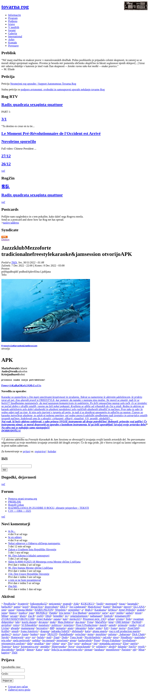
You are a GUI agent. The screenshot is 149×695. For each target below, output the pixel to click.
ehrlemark (77, 632)
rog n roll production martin (124, 632)
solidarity (101, 647)
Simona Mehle (24, 610)
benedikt (58, 616)
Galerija (12, 33)
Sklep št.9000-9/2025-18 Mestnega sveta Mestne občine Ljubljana (44, 562)
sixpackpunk (83, 647)
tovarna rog (15, 7)
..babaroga (124, 635)
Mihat (4, 616)
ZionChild (133, 629)
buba (90, 629)
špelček (20, 650)
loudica (23, 613)
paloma (112, 635)
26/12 (6, 164)
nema (90, 635)
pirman (88, 650)
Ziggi (56, 638)
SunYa (132, 647)
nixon (138, 613)
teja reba (6, 641)
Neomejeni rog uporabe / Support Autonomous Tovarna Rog (43, 83)
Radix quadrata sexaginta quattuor (32, 104)
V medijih (13, 27)
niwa (115, 638)
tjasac (122, 604)
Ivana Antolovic (29, 632)
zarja (104, 613)
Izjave (11, 24)
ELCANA (139, 607)
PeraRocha (9, 604)
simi (3, 610)
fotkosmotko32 (38, 604)
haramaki (132, 604)
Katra (39, 650)
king (111, 623)
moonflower (112, 650)
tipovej (127, 607)
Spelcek (108, 616)
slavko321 (75, 620)
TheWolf (136, 623)
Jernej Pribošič (127, 610)
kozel (25, 607)
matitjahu (140, 638)
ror (33, 638)
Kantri (106, 607)
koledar (52, 452)
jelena (55, 644)
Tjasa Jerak (76, 638)
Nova (71, 647)
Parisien (126, 650)
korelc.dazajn (29, 623)
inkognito (80, 629)
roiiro (16, 626)
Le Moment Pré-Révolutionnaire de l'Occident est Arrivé (51, 133)
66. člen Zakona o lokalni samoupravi (28, 556)
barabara (99, 650)
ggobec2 (6, 635)
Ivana (114, 629)
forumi (12, 30)
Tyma (90, 623)
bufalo (40, 638)
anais (70, 629)
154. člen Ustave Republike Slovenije (28, 575)
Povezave (13, 45)
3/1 (4, 119)
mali (48, 638)
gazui (11, 610)
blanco (13, 613)
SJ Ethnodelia (28, 626)
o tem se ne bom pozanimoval (24, 581)
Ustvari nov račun (18, 687)
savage (14, 616)
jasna (4, 613)
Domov (5, 239)
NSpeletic (60, 610)
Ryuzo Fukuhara (111, 641)
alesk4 (112, 647)
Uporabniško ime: (11, 668)
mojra (122, 629)
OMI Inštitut (122, 623)
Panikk (53, 613)
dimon (30, 650)
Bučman (116, 607)
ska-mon (80, 623)
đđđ (52, 629)
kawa (16, 647)
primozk (122, 626)
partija (133, 644)
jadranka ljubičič (60, 632)
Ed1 (106, 629)
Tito (70, 644)
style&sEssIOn (21, 386)
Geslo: (5, 674)
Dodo (65, 638)
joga (31, 613)
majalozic (44, 626)
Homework (17, 638)
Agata (24, 635)
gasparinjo (94, 613)
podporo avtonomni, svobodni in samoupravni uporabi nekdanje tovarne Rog (63, 89)
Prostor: (5, 268)
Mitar (141, 650)
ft (93, 647)
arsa (63, 644)
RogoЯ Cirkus (16, 505)
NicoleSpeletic (92, 638)
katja (87, 632)
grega (73, 641)
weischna (80, 635)
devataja (43, 623)
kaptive (5, 653)
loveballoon (128, 641)
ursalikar (39, 644)
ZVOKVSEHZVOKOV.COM (17, 620)
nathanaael (96, 616)
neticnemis (55, 604)
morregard (111, 604)
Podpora (12, 21)
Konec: (39, 265)
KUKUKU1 (87, 604)
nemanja (60, 629)
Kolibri (5, 632)
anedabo (44, 647)
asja (27, 638)
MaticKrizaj (94, 607)
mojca (16, 635)
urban (111, 620)
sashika (36, 641)
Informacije (14, 15)
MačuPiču (100, 623)
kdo (17, 623)
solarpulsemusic (79, 616)
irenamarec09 (122, 616)
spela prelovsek (21, 641)
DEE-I (63, 607)
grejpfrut (6, 626)
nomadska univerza (110, 644)
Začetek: (6, 265)
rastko (132, 626)
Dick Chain (138, 635)
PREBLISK (14, 502)
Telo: (4, 274)
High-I (88, 610)
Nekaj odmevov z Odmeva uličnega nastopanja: (34, 544)
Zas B (31, 616)
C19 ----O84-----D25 (19, 511)
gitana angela (100, 632)
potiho (119, 613)
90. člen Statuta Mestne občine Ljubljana (30, 568)
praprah (67, 604)
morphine (101, 635)
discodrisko (7, 650)
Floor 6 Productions (86, 626)
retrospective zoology (13, 644)
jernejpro (68, 626)
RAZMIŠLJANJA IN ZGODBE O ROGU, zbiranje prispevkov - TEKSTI (48, 508)
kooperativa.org (29, 647)
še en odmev (15, 538)
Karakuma (100, 610)
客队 (5, 186)
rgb (134, 650)
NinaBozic (126, 638)
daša (29, 644)
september (73, 610)
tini (95, 644)
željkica (112, 610)
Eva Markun (79, 613)
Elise (125, 644)
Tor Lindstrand (77, 607)
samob (112, 626)
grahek (141, 610)
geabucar (86, 644)
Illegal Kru (37, 607)
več (3, 170)
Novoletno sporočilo (18, 141)
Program (13, 18)
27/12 (6, 156)
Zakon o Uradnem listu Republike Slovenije (32, 550)
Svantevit (23, 604)
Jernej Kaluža (43, 620)
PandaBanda (66, 635)
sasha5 (129, 613)
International (15, 36)
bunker (34, 635)
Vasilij (99, 604)
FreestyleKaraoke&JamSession (19, 346)
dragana (44, 632)
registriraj (40, 452)
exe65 (40, 616)
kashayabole (85, 641)
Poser (97, 641)
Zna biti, (12, 587)
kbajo (23, 616)
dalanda (122, 647)
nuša (46, 650)
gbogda (15, 629)
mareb (103, 626)
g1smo (120, 620)
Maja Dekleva (65, 623)
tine (48, 644)
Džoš (48, 616)
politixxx (56, 626)
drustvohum (51, 607)
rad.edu (107, 638)
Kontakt (12, 42)
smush (14, 632)
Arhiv (11, 39)
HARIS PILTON (44, 610)
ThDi (14, 262)
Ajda (76, 604)
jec (66, 616)
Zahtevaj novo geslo (19, 690)
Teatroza (6, 647)
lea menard (48, 641)
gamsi (17, 607)
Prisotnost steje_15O (94, 620)
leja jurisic (65, 613)
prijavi (26, 452)
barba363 (6, 607)
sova (76, 644)
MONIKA (41, 613)
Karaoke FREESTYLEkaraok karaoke (74, 412)
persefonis (62, 641)
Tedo (128, 620)
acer (112, 613)
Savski (5, 638)
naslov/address (11, 222)
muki (52, 623)
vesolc (141, 647)
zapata (57, 620)
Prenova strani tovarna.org (22, 499)
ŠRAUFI (52, 635)
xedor (99, 629)
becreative (42, 629)
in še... (11, 532)
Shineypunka (59, 647)
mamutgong (27, 629)
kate (65, 620)
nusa (42, 635)
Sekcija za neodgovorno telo (66, 650)
